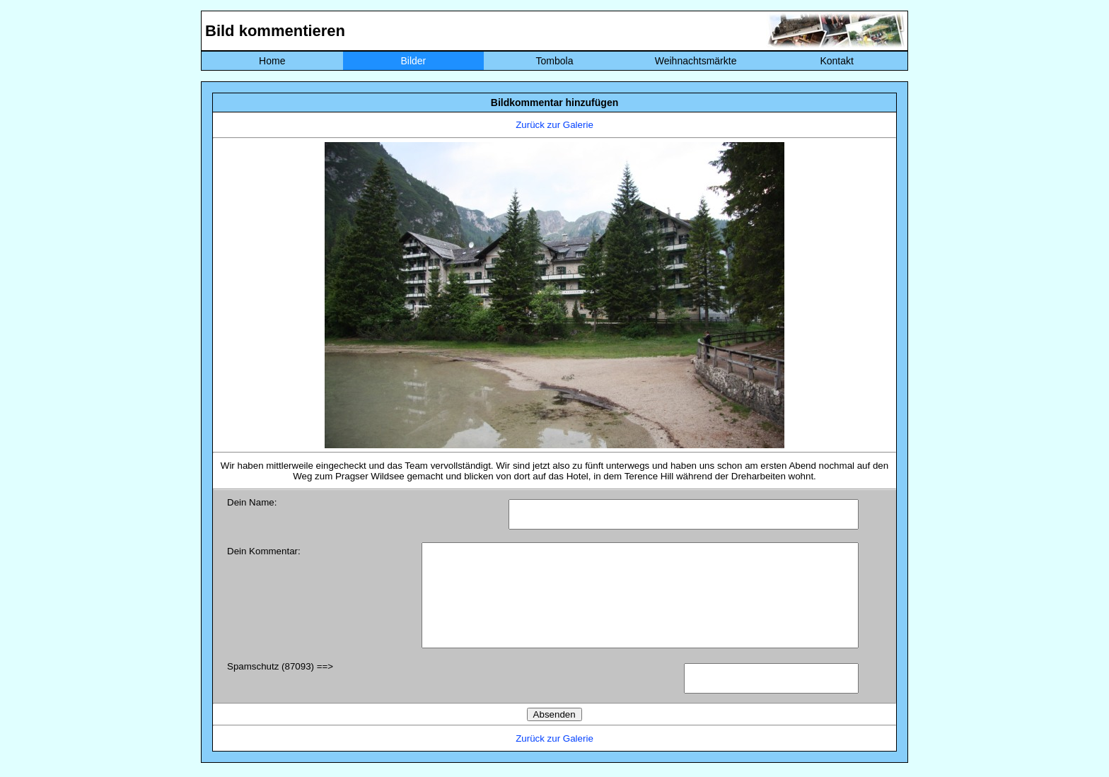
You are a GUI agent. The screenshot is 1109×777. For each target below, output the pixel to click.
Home (272, 60)
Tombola (555, 60)
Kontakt (836, 60)
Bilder (413, 60)
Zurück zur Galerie (554, 124)
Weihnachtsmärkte (696, 60)
